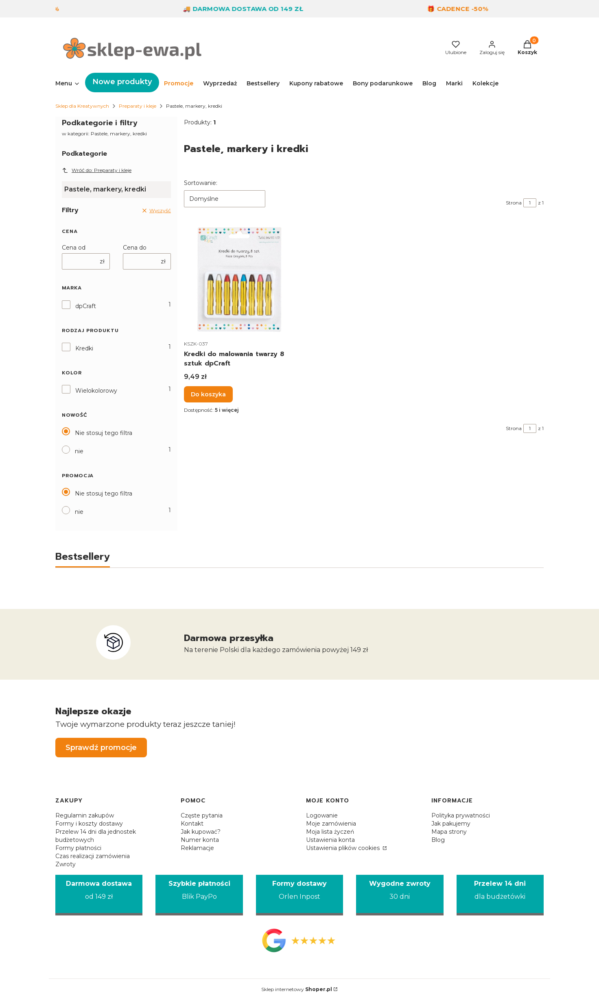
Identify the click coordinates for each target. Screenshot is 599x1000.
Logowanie (322, 815)
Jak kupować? (201, 831)
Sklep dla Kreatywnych (82, 106)
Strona (514, 203)
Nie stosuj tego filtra (103, 433)
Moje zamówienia (331, 823)
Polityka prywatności (460, 815)
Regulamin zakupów (84, 815)
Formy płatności (78, 848)
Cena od (73, 247)
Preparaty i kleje (137, 106)
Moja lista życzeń (330, 831)
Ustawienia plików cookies (343, 848)
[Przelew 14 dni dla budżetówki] (500, 895)
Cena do (134, 247)
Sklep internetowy (296, 989)
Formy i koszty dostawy (89, 823)
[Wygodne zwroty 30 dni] (399, 895)
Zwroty (65, 864)
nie (79, 451)
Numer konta (200, 839)
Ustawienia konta (330, 839)
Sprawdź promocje (101, 747)
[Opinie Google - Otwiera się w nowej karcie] (299, 940)
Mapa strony (449, 831)
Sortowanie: (200, 183)
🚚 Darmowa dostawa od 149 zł (252, 9)
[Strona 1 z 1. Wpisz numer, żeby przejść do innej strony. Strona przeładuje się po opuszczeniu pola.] (529, 202)
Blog (438, 839)
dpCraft (85, 306)
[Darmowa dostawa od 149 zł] (98, 895)
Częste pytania (202, 815)
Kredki (84, 348)
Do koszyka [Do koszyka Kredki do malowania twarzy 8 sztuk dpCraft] (208, 394)
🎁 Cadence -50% (467, 9)
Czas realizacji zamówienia (92, 856)
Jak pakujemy (450, 823)
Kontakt (192, 823)
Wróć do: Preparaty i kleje (96, 170)
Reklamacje (197, 848)
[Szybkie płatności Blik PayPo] (199, 895)
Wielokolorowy (96, 390)
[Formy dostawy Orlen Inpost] (299, 895)
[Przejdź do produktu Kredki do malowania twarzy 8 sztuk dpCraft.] (239, 279)
